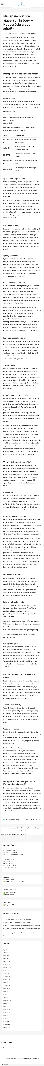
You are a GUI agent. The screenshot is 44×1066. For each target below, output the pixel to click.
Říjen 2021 (6, 994)
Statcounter (4, 1065)
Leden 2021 (6, 1009)
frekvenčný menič (8, 858)
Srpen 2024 (6, 976)
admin (6, 33)
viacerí (17, 819)
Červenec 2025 (7, 958)
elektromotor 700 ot (8, 863)
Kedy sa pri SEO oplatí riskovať (13, 905)
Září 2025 (6, 952)
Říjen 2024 (6, 970)
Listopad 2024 (7, 967)
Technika (22, 33)
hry (6, 819)
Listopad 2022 (7, 982)
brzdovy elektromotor (9, 850)
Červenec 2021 (7, 1000)
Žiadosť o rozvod (9, 879)
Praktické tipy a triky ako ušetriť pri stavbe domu (16, 922)
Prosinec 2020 (7, 1012)
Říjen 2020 (6, 1018)
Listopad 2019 (7, 1027)
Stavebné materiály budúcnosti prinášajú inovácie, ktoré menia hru (21, 925)
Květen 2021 (6, 1006)
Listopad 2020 (7, 1015)
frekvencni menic (8, 861)
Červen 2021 (6, 1003)
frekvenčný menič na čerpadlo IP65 (13, 854)
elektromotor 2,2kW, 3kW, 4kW (11, 867)
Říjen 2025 (6, 949)
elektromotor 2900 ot (9, 859)
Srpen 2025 (6, 955)
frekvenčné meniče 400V (10, 852)
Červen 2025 (6, 961)
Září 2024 (6, 973)
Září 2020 (6, 1021)
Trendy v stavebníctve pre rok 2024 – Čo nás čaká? (17, 919)
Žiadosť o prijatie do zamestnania (14, 881)
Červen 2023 (6, 979)
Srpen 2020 (6, 1024)
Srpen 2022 (6, 985)
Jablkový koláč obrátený (11, 892)
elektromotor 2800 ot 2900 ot (11, 856)
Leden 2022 (6, 988)
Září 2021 (6, 997)
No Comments (32, 33)
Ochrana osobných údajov (10, 1048)
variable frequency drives (10, 869)
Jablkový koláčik (9, 894)
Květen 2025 (6, 964)
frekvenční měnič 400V (9, 865)
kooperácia (12, 819)
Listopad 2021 (7, 991)
